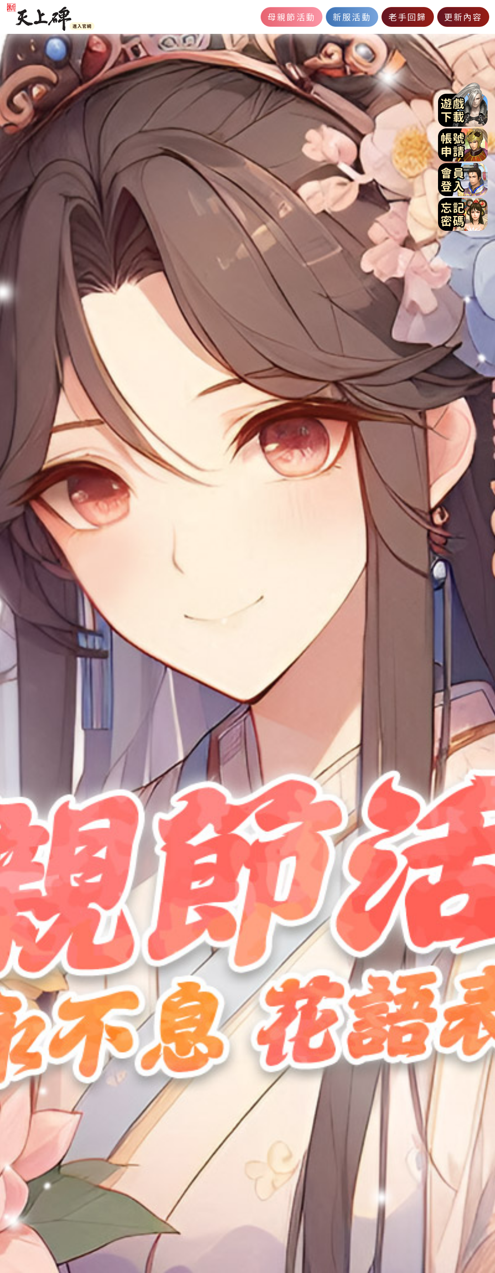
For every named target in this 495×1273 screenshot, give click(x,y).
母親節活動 (291, 17)
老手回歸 (407, 17)
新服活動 (352, 17)
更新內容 (463, 17)
